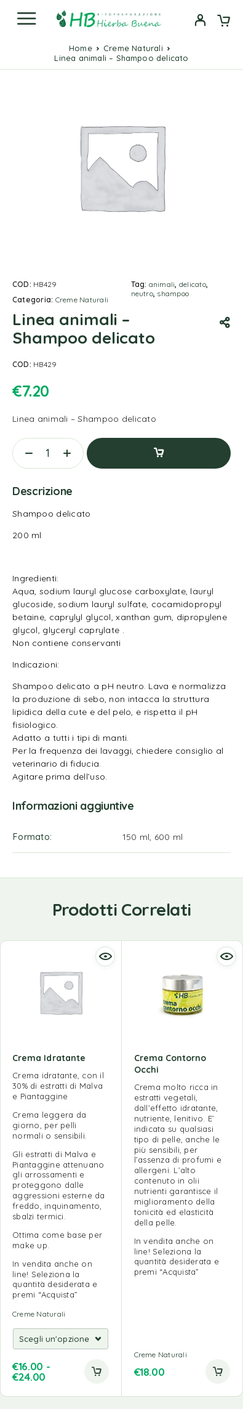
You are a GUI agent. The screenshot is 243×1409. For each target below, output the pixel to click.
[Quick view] (105, 956)
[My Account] (200, 22)
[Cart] (223, 22)
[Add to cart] (96, 1371)
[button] (217, 1371)
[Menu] (26, 18)
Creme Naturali (133, 48)
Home (80, 48)
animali (162, 284)
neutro (142, 293)
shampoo (173, 293)
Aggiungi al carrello (159, 453)
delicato (192, 284)
